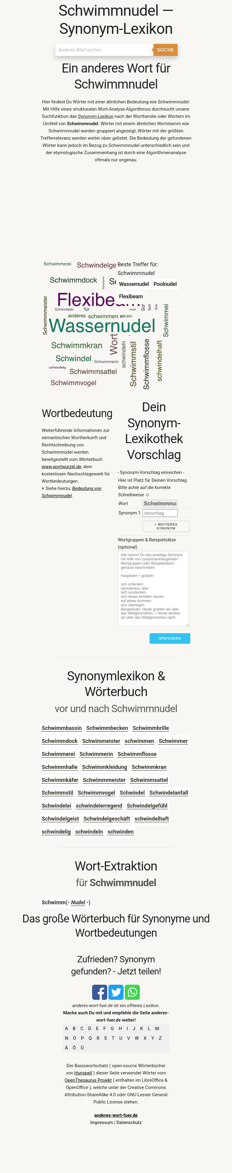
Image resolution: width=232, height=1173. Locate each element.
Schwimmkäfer (60, 780)
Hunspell (83, 1073)
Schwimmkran (149, 767)
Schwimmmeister (104, 780)
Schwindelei (56, 805)
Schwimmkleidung (104, 767)
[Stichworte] (153, 589)
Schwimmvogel (96, 792)
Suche (165, 50)
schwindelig (56, 831)
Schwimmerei (58, 754)
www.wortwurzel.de (61, 466)
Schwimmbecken (107, 728)
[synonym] (160, 513)
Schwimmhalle (60, 767)
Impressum (101, 1122)
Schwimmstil (57, 792)
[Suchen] (104, 50)
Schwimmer (173, 741)
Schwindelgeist (60, 818)
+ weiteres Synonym (166, 526)
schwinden (121, 831)
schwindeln (89, 831)
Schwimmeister (101, 741)
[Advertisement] (116, 213)
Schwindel (132, 792)
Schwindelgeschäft (106, 818)
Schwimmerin (96, 754)
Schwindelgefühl (147, 805)
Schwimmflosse (137, 754)
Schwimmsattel (149, 780)
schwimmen (139, 741)
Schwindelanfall (168, 792)
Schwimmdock (60, 741)
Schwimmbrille (151, 728)
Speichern (170, 638)
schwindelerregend (99, 805)
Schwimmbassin (62, 728)
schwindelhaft (151, 818)
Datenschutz (129, 1122)
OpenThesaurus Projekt (88, 1080)
